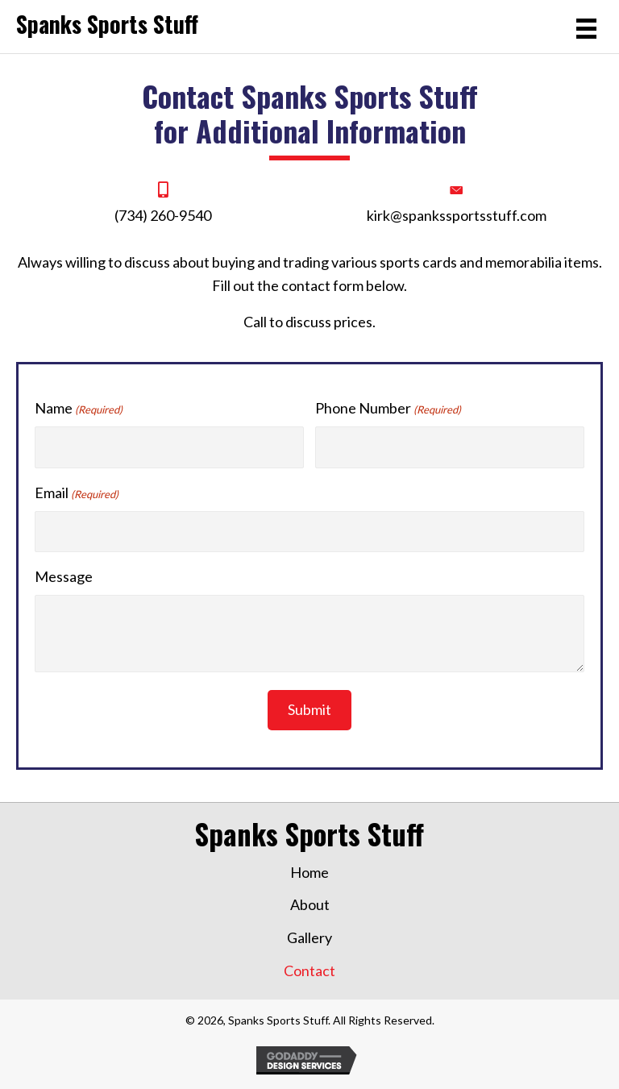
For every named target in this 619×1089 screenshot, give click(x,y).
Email (76, 493)
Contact (309, 970)
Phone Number (388, 408)
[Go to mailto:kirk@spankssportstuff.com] (456, 204)
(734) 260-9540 (162, 215)
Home (309, 872)
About (310, 904)
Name (79, 408)
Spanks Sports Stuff (107, 23)
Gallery (309, 937)
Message (64, 576)
